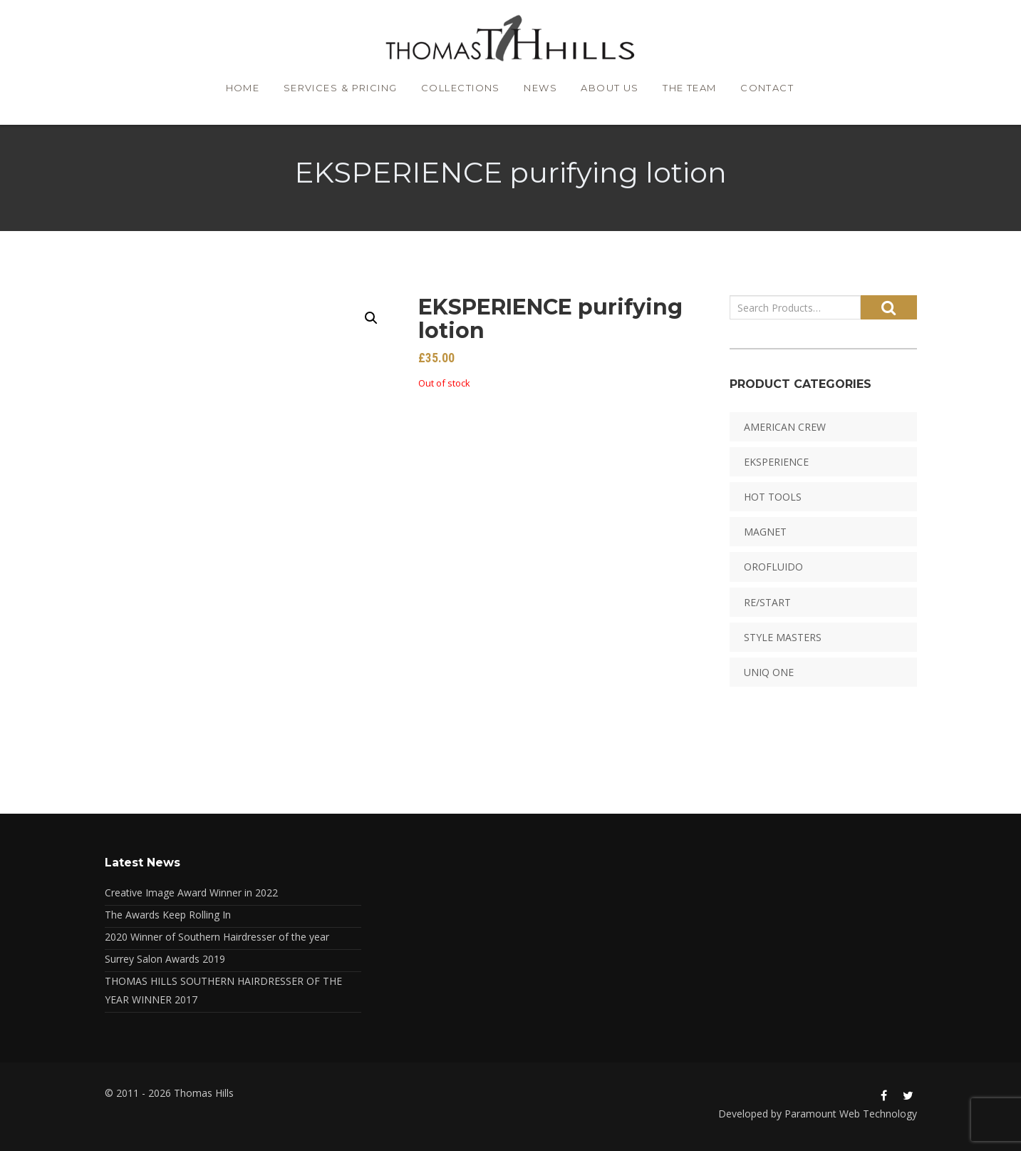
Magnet (765, 531)
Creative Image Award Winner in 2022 (191, 892)
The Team (694, 90)
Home (238, 90)
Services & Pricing (337, 90)
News (540, 90)
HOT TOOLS (773, 496)
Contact (773, 90)
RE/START (767, 602)
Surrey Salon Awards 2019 (165, 959)
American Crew (785, 427)
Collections (457, 90)
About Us (612, 90)
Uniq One (769, 672)
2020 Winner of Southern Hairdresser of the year (217, 936)
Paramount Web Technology (850, 1113)
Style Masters (783, 637)
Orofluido (773, 566)
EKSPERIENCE (776, 462)
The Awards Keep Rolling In (168, 914)
